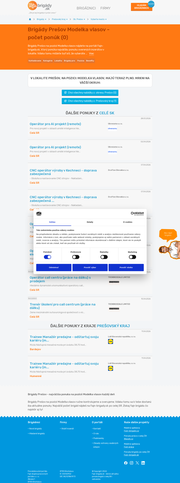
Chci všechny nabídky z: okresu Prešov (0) (90, 89)
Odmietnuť (54, 267)
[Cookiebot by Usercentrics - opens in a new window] (133, 214)
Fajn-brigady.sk (131, 452)
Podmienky (98, 435)
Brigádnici (86, 8)
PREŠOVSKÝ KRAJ (113, 323)
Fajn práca (129, 444)
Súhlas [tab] (52, 222)
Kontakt (97, 426)
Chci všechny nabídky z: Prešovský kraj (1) (90, 98)
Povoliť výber (90, 267)
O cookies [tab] (127, 222)
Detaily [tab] (90, 222)
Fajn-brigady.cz (131, 428)
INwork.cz (128, 436)
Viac (91, 52)
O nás (96, 431)
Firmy (105, 8)
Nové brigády (35, 426)
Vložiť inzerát (67, 426)
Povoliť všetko (126, 267)
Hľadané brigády (37, 431)
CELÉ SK (106, 110)
